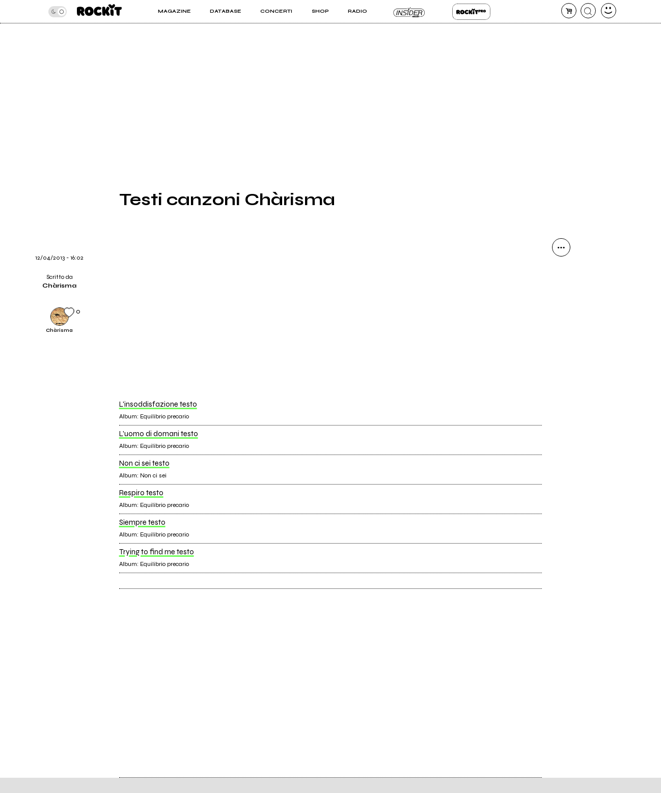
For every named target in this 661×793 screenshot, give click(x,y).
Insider (410, 11)
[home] (99, 11)
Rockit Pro (471, 12)
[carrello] (568, 10)
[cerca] (588, 10)
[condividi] (561, 247)
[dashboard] (608, 10)
